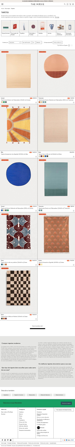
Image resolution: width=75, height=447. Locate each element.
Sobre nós (3, 409)
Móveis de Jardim (23, 428)
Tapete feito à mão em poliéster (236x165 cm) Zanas (14, 262)
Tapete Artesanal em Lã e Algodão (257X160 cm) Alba (14, 154)
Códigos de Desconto (42, 435)
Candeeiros (22, 420)
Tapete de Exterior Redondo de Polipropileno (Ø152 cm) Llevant (17, 208)
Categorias (22, 409)
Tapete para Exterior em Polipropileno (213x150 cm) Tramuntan (54, 208)
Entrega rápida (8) (48, 42)
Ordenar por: (5, 42)
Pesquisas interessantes (24, 430)
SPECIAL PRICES (23, 426)
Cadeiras (21, 412)
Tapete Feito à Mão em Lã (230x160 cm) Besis (50, 154)
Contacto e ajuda (41, 409)
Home (2, 8)
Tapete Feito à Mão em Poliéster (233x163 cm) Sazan (14, 316)
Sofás (20, 418)
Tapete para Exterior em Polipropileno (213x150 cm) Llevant (16, 100)
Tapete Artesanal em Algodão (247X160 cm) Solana (51, 262)
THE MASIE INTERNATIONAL (63, 410)
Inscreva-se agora (66, 403)
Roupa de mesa (23, 424)
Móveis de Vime (23, 422)
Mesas (20, 416)
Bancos (21, 414)
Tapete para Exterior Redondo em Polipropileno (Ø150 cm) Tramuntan (55, 100)
